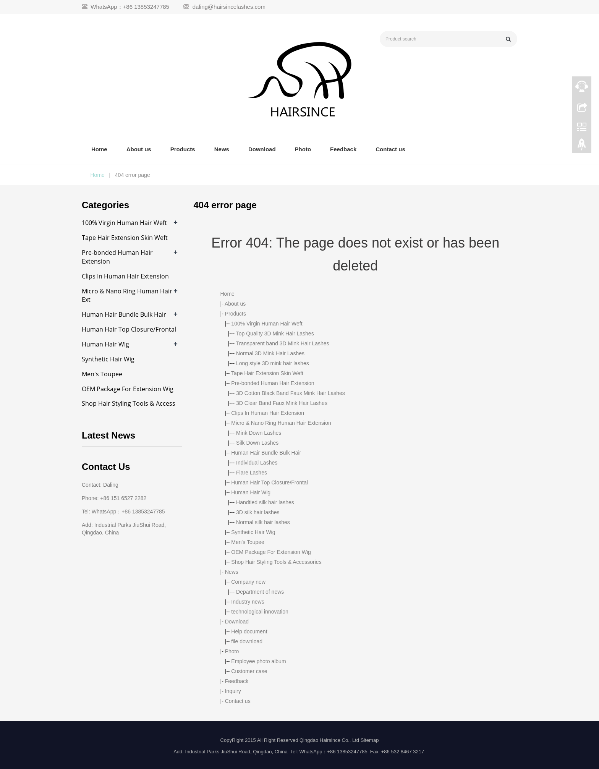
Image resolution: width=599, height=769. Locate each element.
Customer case (249, 671)
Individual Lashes (256, 463)
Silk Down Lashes (257, 443)
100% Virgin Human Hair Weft (266, 324)
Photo (303, 149)
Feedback (343, 149)
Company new (248, 582)
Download (262, 149)
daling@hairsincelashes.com (229, 6)
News (221, 149)
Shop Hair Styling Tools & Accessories (276, 562)
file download (246, 641)
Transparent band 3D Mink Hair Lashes (282, 343)
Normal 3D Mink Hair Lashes (270, 353)
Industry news (247, 602)
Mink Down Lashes (258, 433)
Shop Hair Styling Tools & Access (128, 403)
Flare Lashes (251, 472)
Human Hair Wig (250, 492)
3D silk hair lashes (258, 512)
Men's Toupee (247, 542)
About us (138, 149)
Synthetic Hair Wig (253, 532)
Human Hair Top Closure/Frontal (269, 482)
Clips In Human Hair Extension (267, 413)
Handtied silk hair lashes (265, 502)
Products (182, 149)
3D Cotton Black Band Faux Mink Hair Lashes (290, 393)
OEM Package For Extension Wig (271, 552)
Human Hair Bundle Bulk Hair (266, 453)
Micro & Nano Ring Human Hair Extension (281, 423)
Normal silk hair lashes (263, 522)
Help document (249, 631)
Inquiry (233, 691)
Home (99, 149)
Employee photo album (258, 661)
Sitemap (370, 740)
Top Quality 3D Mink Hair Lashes (275, 333)
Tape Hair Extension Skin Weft (267, 373)
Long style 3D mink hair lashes (272, 363)
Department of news (260, 592)
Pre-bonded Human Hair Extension (272, 383)
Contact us (390, 149)
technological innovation (259, 612)
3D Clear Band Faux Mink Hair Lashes (281, 403)
